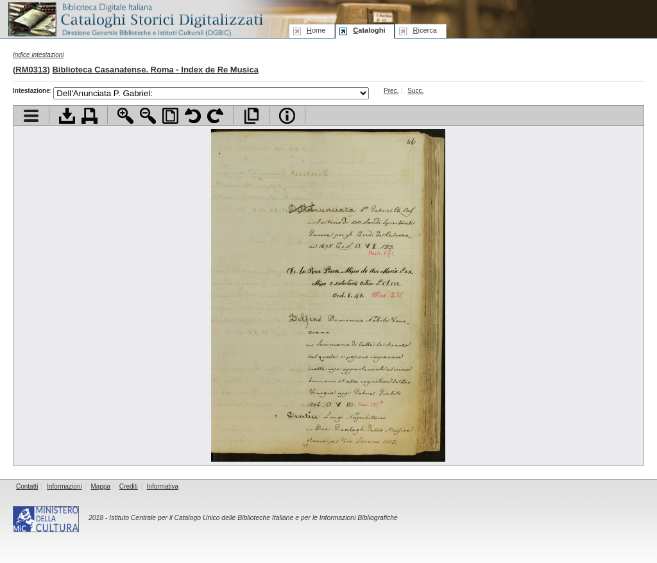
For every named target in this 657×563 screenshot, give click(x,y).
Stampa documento (89, 116)
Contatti (27, 486)
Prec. (391, 90)
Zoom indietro (148, 116)
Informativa (162, 486)
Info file (287, 116)
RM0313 (31, 69)
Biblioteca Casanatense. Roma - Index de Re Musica (155, 69)
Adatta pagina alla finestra (170, 116)
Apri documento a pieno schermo (251, 116)
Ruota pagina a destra (215, 116)
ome (316, 30)
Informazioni (64, 486)
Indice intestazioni (38, 54)
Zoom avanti (125, 116)
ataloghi (369, 30)
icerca (424, 30)
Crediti (128, 486)
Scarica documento (67, 116)
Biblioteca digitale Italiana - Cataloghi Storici (134, 18)
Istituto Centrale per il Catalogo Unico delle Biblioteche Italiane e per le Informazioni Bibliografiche (253, 517)
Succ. (415, 90)
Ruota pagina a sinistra (193, 116)
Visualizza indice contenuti (31, 116)
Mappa (101, 486)
